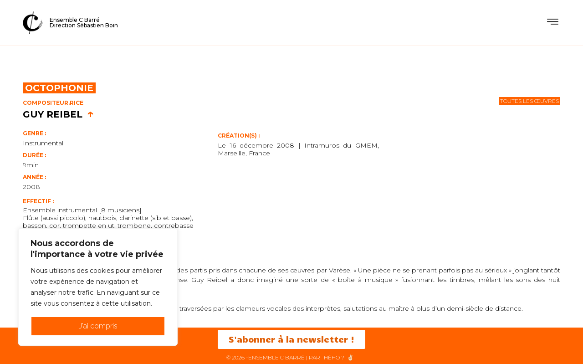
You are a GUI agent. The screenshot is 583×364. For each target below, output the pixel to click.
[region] (98, 287)
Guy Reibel (58, 114)
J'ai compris (98, 326)
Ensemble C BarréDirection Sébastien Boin (84, 22)
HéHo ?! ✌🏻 (339, 357)
